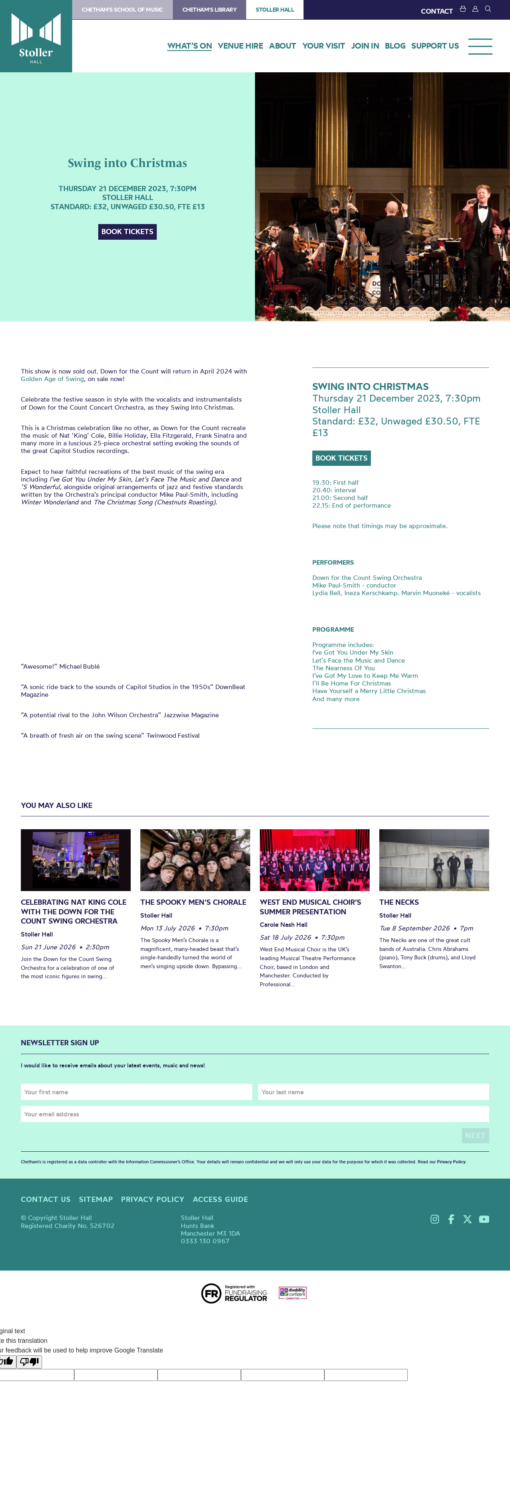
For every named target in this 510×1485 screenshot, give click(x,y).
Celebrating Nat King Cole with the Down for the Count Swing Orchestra (73, 912)
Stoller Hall (36, 36)
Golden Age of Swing (52, 379)
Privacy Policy (451, 1162)
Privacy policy (153, 1199)
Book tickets (127, 231)
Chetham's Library (209, 9)
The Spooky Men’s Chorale (193, 902)
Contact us (46, 1199)
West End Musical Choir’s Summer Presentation (310, 907)
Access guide (220, 1199)
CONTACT (437, 11)
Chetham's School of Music (122, 9)
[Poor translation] (29, 1362)
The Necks (399, 902)
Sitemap (96, 1199)
